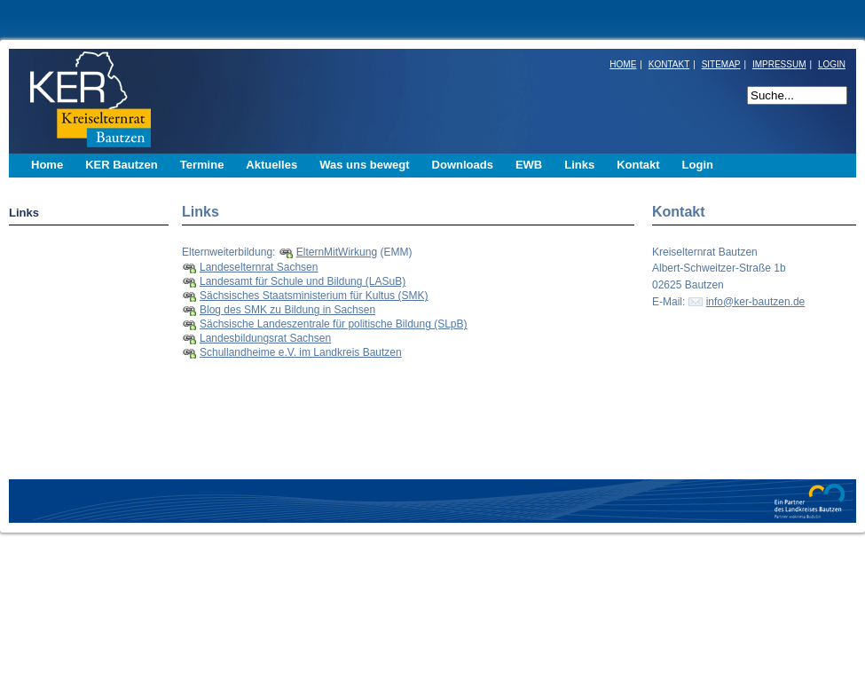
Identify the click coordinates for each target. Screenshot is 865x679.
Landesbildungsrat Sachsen (265, 338)
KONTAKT (669, 64)
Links (24, 212)
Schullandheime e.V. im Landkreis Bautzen (301, 352)
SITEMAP (721, 64)
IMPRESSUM (779, 64)
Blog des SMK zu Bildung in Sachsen (287, 310)
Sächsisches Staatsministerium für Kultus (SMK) (314, 295)
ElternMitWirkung (336, 252)
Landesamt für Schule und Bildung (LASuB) (302, 281)
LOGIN (831, 64)
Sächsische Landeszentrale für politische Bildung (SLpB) (334, 324)
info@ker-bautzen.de (756, 302)
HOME (622, 64)
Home (47, 164)
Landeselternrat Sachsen (259, 267)
